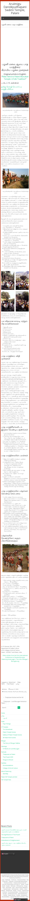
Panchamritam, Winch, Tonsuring (17, 896)
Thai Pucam (16, 691)
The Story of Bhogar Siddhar (11, 743)
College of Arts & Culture (10, 768)
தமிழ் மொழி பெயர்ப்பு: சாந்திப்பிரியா (11, 87)
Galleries (21, 889)
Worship (21, 691)
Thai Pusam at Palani (8, 882)
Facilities (3, 763)
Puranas (19, 890)
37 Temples (4, 727)
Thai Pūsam (10, 684)
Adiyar (5, 689)
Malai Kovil (12, 682)
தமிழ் (17, 684)
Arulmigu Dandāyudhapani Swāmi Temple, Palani (15, 8)
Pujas (2, 721)
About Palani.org (6, 771)
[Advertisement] (15, 43)
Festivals (10, 691)
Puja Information (7, 889)
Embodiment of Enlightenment (10, 840)
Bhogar (3, 741)
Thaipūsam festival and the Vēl (13, 697)
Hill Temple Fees (6, 780)
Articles (5, 691)
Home (3, 713)
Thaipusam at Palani (9, 754)
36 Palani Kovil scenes (9, 737)
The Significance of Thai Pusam (10, 835)
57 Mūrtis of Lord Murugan (11, 749)
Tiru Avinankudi (7, 729)
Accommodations (8, 765)
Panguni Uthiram (8, 760)
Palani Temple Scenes (9, 732)
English (5, 854)
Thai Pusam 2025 (8, 757)
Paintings (4, 746)
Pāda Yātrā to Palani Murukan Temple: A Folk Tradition (15, 77)
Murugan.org (15, 661)
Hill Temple (13, 886)
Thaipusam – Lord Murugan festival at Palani (13, 702)
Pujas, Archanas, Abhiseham (21, 887)
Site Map (5, 774)
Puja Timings (7, 724)
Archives (17, 898)
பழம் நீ (5, 718)
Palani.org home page (8, 659)
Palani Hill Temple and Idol (9, 777)
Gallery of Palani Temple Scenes (12, 735)
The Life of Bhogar (22, 659)
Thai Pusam (7, 879)
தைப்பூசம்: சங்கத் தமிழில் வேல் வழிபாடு (11, 884)
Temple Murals (9, 890)
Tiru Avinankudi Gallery (13, 892)
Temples (8, 886)
